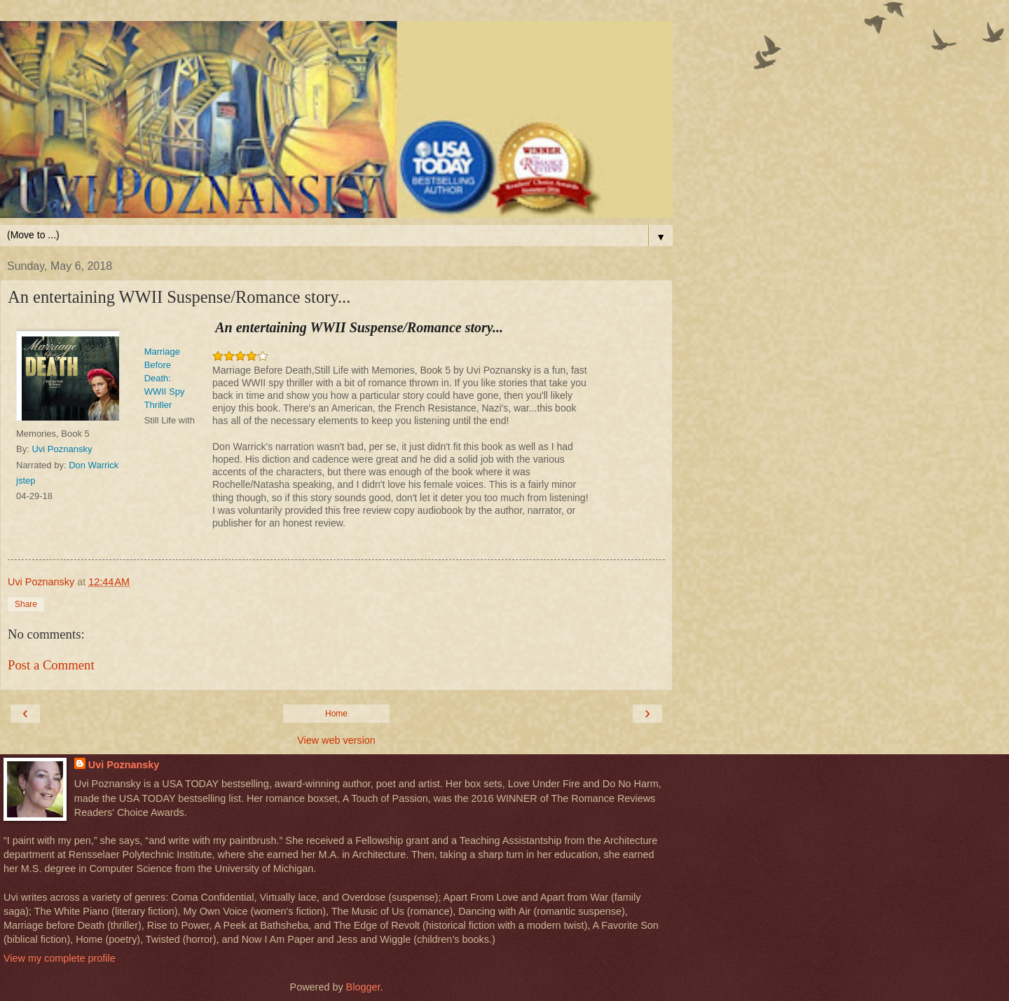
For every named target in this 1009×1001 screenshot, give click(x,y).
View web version (336, 740)
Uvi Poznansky (62, 449)
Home (336, 714)
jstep (25, 480)
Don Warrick (93, 465)
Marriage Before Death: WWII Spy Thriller (164, 378)
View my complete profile (60, 958)
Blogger (363, 987)
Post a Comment (51, 665)
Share (26, 604)
